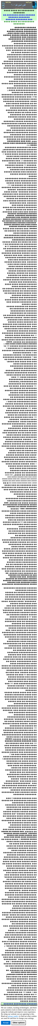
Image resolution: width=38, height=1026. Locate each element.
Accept (5, 1023)
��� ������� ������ (19, 19)
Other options (19, 1023)
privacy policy (13, 1016)
